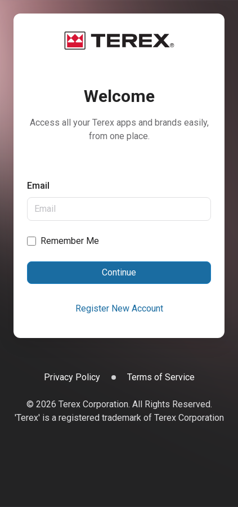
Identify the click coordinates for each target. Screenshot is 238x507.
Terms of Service (161, 377)
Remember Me (70, 240)
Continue (119, 272)
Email (38, 185)
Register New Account (119, 308)
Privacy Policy (72, 377)
